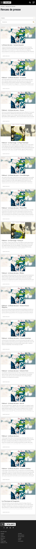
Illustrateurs (3, 538)
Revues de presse (21, 535)
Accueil (3, 6)
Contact (19, 539)
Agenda (2, 539)
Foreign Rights (3, 541)
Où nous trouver (21, 536)
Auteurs (2, 535)
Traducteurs (3, 536)
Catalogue (2, 533)
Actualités (20, 533)
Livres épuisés (20, 541)
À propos (19, 538)
